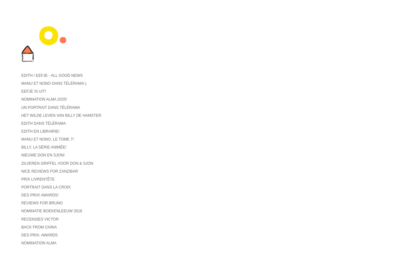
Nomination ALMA (39, 243)
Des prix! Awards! (39, 195)
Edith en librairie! (40, 131)
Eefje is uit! (33, 91)
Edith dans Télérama (43, 123)
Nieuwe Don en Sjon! (43, 155)
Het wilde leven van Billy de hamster (61, 115)
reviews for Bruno (42, 203)
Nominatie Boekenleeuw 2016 (51, 211)
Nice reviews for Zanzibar (49, 171)
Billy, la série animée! (43, 147)
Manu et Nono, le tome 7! (47, 139)
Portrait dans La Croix (46, 187)
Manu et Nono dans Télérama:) (53, 83)
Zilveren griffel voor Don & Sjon (57, 163)
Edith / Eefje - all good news (52, 75)
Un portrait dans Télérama (50, 107)
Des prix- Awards (39, 235)
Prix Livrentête (38, 179)
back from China (39, 227)
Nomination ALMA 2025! (44, 99)
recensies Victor (40, 219)
